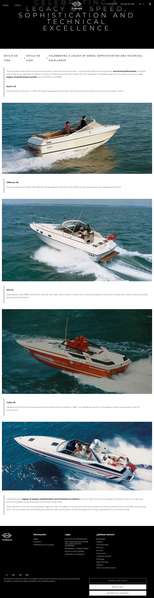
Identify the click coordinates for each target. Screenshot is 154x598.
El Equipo (100, 559)
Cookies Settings (117, 583)
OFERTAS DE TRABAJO (75, 554)
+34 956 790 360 (127, 4)
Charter (99, 542)
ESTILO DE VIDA (11, 58)
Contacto (111, 4)
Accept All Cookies (118, 595)
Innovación (101, 553)
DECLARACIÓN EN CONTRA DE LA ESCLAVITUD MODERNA (76, 544)
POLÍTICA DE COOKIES (74, 551)
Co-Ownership (102, 545)
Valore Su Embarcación (106, 568)
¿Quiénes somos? (103, 556)
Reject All (118, 589)
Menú (6, 5)
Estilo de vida (102, 562)
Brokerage (100, 539)
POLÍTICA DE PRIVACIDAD (76, 539)
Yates (17, 5)
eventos (99, 550)
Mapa (35, 539)
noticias (99, 547)
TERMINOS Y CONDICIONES (77, 548)
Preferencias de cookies (43, 545)
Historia (99, 565)
